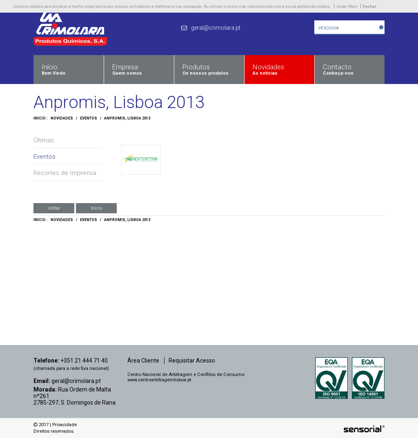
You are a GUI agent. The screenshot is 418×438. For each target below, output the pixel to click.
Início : (40, 118)
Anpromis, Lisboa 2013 (127, 118)
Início (96, 208)
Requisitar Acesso (192, 360)
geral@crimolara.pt (76, 381)
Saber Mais (347, 6)
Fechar (369, 6)
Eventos (88, 118)
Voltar (54, 208)
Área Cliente (143, 360)
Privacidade (64, 424)
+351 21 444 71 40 (84, 360)
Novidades (62, 118)
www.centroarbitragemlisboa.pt (159, 380)
